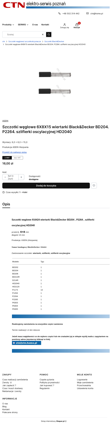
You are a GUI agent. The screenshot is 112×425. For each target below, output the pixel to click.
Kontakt (6, 409)
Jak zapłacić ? (9, 385)
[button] (48, 34)
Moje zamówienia (85, 382)
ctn (3, 41)
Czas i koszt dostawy (12, 388)
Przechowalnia (84, 385)
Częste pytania (47, 379)
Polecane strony (10, 412)
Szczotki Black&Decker (54, 41)
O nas (5, 403)
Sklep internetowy (52, 421)
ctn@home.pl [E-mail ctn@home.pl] (96, 13)
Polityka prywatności (50, 382)
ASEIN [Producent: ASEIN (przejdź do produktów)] (5, 120)
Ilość (4, 172)
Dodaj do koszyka (46, 185)
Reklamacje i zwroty (11, 391)
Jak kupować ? (47, 385)
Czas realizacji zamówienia (15, 379)
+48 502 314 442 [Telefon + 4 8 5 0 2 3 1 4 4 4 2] (70, 13)
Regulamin (45, 388)
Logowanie (82, 379)
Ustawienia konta (85, 388)
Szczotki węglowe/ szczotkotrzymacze (24, 41)
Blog (4, 406)
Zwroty (6, 382)
